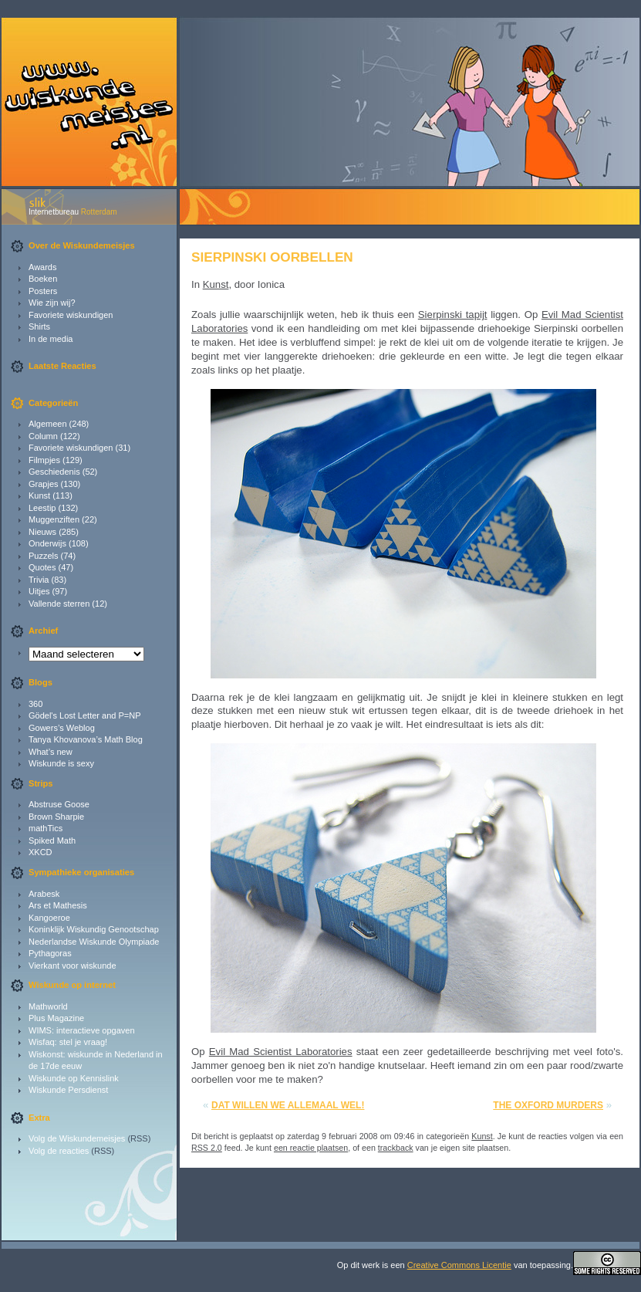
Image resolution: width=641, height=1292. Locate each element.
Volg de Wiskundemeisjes (77, 1138)
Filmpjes (44, 460)
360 (35, 704)
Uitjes (39, 591)
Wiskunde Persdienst (68, 1089)
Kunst (39, 495)
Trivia (39, 579)
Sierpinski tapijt (452, 314)
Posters (43, 291)
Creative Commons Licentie (459, 1265)
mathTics (45, 828)
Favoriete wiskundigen (71, 315)
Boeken (43, 278)
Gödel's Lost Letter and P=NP (85, 715)
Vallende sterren (59, 603)
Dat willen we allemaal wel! (287, 1105)
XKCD (40, 852)
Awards (42, 267)
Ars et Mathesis (58, 905)
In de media (51, 338)
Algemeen (48, 423)
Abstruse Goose (59, 804)
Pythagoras (50, 953)
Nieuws (42, 531)
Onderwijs (47, 543)
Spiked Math (52, 840)
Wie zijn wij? (52, 302)
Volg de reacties (59, 1150)
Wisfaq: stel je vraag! (68, 1042)
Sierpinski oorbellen (272, 257)
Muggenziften (54, 519)
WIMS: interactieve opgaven (82, 1030)
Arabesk (44, 893)
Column (43, 436)
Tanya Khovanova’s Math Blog (86, 739)
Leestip (42, 507)
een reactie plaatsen (311, 1147)
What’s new (51, 751)
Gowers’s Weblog (62, 727)
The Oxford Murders (548, 1105)
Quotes (42, 567)
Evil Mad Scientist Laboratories (281, 1051)
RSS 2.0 (206, 1147)
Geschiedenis (54, 471)
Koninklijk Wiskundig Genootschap (94, 929)
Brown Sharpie (56, 816)
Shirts (39, 326)
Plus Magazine (56, 1018)
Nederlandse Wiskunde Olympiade (94, 941)
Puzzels (44, 555)
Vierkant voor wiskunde (72, 965)
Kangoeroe (49, 917)
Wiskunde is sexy (61, 763)
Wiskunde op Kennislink (74, 1078)
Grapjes (44, 484)
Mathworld (48, 1006)
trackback (395, 1147)
